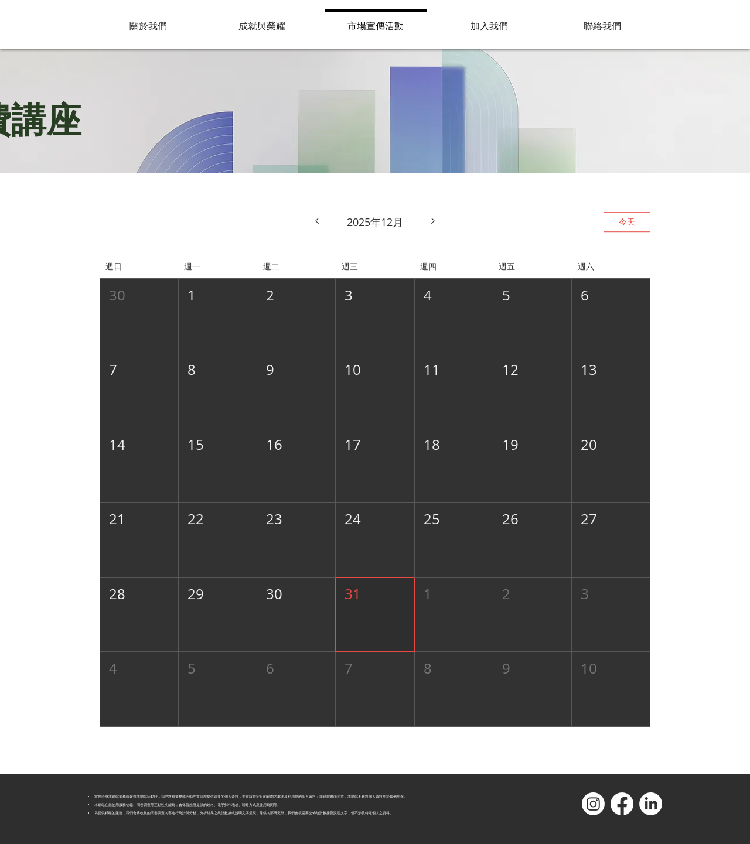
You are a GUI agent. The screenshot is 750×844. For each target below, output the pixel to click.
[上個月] (317, 222)
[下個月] (433, 222)
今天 (627, 221)
